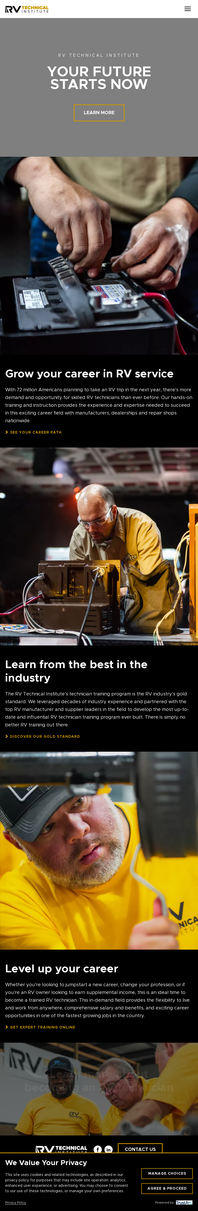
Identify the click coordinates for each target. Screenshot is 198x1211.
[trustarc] (184, 1202)
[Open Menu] (188, 9)
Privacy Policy (15, 1202)
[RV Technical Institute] (26, 9)
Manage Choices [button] (167, 1173)
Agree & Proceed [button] (167, 1188)
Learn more (99, 113)
